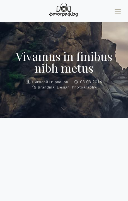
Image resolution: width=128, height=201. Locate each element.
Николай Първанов (50, 82)
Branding (46, 87)
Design (63, 87)
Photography (84, 87)
